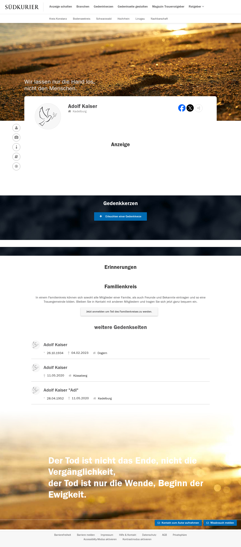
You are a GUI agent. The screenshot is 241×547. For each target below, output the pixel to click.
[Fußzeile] (120, 537)
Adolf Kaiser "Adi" (61, 390)
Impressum (107, 535)
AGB (164, 535)
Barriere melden (86, 535)
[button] (199, 108)
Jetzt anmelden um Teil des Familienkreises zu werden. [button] (119, 311)
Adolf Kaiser (55, 344)
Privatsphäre (180, 535)
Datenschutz (149, 535)
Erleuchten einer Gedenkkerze (120, 216)
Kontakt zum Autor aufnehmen (178, 522)
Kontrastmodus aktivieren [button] (137, 539)
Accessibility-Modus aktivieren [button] (100, 539)
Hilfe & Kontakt (127, 535)
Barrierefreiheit (62, 535)
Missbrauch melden (220, 522)
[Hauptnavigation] (120, 7)
